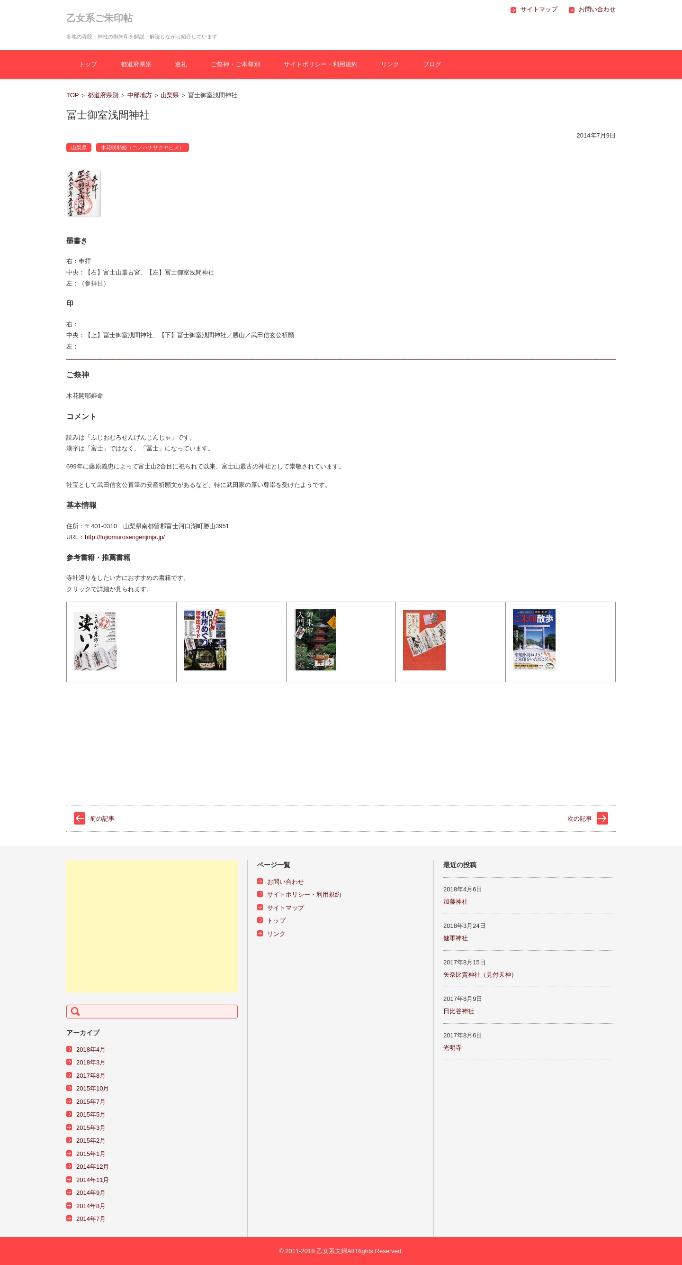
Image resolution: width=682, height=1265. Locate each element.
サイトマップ (285, 907)
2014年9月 (91, 1192)
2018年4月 (91, 1049)
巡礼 (181, 64)
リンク (390, 64)
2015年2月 (91, 1140)
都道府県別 (136, 64)
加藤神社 (455, 901)
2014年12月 (92, 1166)
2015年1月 (91, 1153)
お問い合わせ (285, 881)
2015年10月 (92, 1088)
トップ (88, 64)
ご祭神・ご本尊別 (235, 64)
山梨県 (170, 95)
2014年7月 (91, 1218)
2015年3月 (91, 1127)
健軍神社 (455, 938)
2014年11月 (92, 1179)
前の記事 (102, 818)
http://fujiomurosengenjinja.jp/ (125, 537)
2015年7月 (91, 1101)
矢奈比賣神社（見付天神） (480, 974)
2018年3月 (91, 1062)
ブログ (432, 64)
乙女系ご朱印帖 (99, 18)
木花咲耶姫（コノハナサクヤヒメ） (142, 147)
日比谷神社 (458, 1011)
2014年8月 (91, 1206)
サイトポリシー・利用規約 (321, 64)
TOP (72, 95)
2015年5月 (91, 1114)
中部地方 (139, 95)
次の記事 (579, 818)
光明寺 (452, 1047)
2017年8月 (91, 1075)
